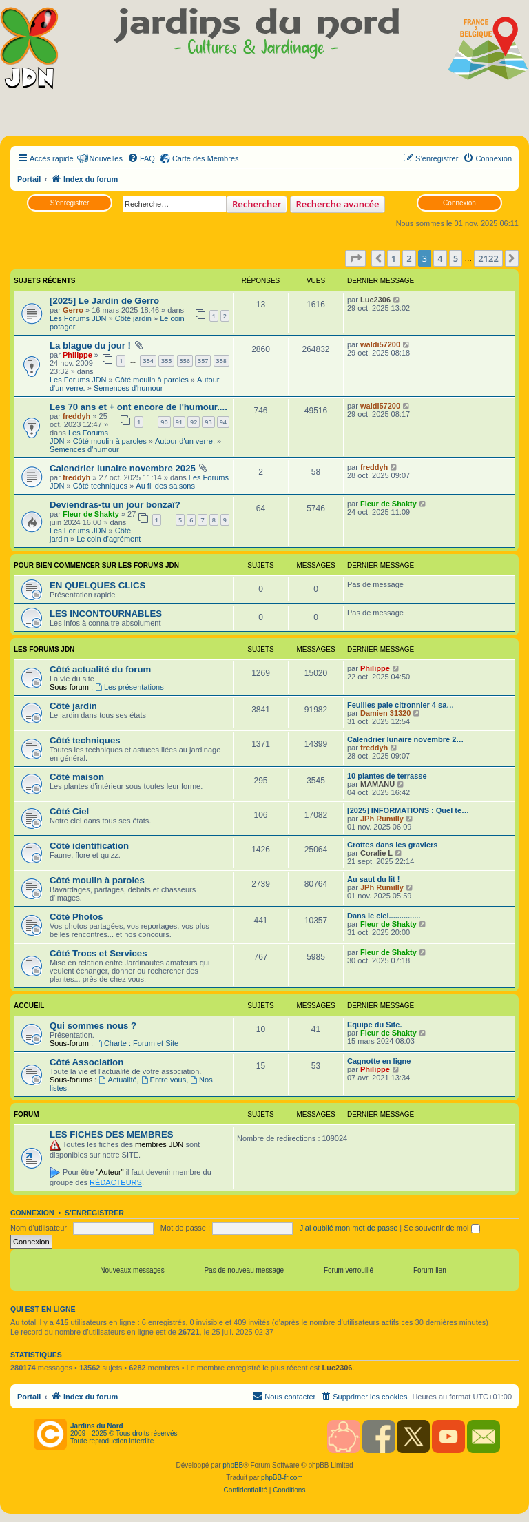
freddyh (76, 416)
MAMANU (377, 784)
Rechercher (256, 204)
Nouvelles (106, 158)
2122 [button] (488, 258)
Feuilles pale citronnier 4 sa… (400, 705)
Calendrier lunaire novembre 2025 (123, 468)
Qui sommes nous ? (93, 1025)
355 (166, 360)
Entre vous (163, 1080)
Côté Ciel (69, 811)
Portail (29, 179)
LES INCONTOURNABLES (106, 613)
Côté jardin (133, 318)
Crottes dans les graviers (392, 845)
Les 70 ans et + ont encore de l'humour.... (138, 407)
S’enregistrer (70, 203)
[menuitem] (141, 158)
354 (148, 360)
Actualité (118, 1080)
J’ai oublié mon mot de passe (348, 1228)
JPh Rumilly (382, 818)
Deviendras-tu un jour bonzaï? (115, 505)
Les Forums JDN (78, 318)
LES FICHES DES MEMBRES (112, 1134)
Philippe (77, 355)
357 (203, 360)
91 (179, 422)
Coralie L (376, 853)
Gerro (73, 310)
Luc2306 (375, 300)
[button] (355, 258)
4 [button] (439, 258)
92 (193, 422)
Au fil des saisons (165, 486)
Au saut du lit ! (373, 879)
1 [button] (393, 258)
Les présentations (129, 687)
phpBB (232, 1465)
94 (223, 422)
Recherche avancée (338, 204)
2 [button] (408, 258)
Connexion (459, 203)
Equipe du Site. (374, 1024)
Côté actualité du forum (100, 669)
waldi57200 (380, 344)
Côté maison (77, 777)
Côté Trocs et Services (98, 953)
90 (163, 422)
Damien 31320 (385, 713)
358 (221, 360)
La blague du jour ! (90, 345)
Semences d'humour (128, 388)
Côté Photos (76, 917)
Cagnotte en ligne (379, 1061)
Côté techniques (100, 486)
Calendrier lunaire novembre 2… (405, 739)
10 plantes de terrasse (387, 776)
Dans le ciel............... (383, 916)
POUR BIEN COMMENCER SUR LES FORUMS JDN (96, 565)
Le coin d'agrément (108, 539)
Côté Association (86, 1062)
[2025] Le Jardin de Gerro (104, 301)
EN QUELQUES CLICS (97, 585)
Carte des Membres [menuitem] (205, 158)
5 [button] (455, 258)
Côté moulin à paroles (152, 380)
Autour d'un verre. (185, 441)
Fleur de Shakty (91, 514)
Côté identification (89, 846)
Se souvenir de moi (441, 1228)
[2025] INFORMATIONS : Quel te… (408, 810)
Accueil (29, 1005)
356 (185, 360)
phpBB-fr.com (282, 1477)
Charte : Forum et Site (136, 1043)
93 (208, 422)
